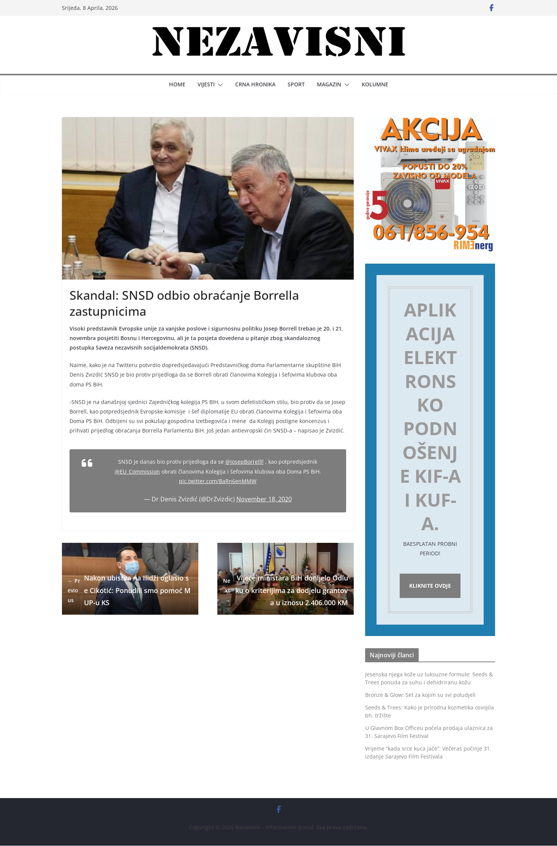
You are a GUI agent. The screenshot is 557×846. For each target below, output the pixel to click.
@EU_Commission (137, 471)
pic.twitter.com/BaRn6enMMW (217, 481)
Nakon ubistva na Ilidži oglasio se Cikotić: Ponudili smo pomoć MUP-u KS (129, 590)
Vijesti (206, 84)
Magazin (329, 84)
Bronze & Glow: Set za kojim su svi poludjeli (420, 695)
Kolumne (375, 84)
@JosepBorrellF (244, 461)
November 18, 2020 (264, 499)
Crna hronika (255, 84)
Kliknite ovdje (430, 586)
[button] (219, 85)
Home (177, 84)
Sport (296, 84)
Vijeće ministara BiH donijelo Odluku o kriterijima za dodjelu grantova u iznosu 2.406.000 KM (285, 590)
